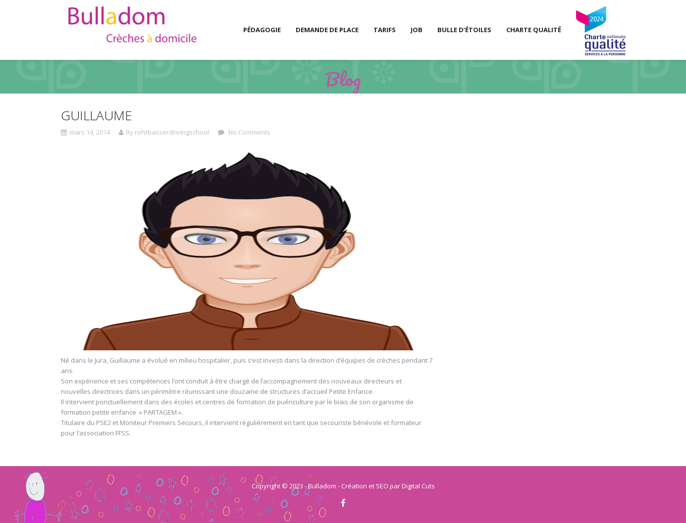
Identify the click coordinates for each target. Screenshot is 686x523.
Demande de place (327, 29)
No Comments (248, 132)
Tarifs (384, 29)
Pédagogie (262, 29)
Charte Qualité (533, 29)
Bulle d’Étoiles (464, 29)
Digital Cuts (418, 485)
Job (416, 29)
